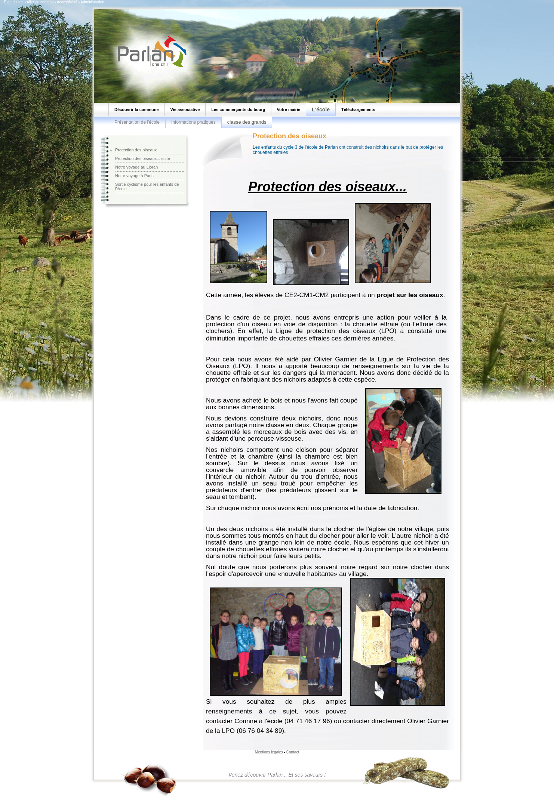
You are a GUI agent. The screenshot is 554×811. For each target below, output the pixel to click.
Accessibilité (67, 2)
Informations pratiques (193, 122)
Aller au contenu (40, 2)
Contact (292, 752)
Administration (92, 2)
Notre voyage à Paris (134, 175)
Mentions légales (269, 752)
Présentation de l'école (137, 122)
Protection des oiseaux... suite (142, 158)
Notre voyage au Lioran (136, 167)
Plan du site (14, 2)
